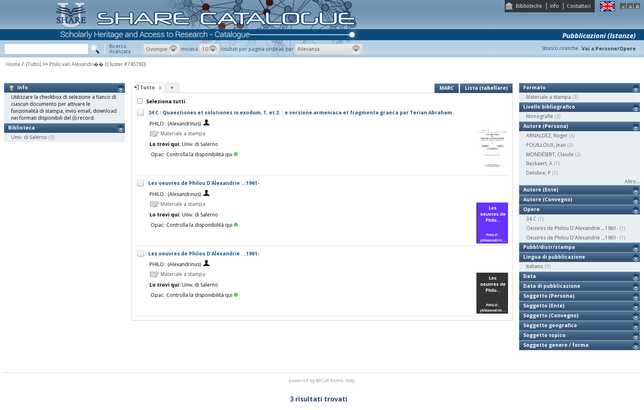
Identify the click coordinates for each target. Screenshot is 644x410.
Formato (534, 87)
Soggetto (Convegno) (550, 315)
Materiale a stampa (548, 96)
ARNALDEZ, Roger (547, 135)
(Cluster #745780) (125, 64)
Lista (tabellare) (486, 87)
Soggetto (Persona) (548, 295)
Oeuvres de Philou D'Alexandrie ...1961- (572, 228)
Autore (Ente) (540, 189)
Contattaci (579, 5)
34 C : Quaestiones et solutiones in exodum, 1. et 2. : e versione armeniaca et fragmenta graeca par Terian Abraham (300, 112)
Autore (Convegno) (547, 199)
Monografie (539, 116)
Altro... (632, 181)
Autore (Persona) (545, 126)
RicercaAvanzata (120, 48)
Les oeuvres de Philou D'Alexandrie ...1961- (204, 183)
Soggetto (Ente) (543, 305)
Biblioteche (529, 5)
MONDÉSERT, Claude (550, 154)
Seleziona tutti (165, 101)
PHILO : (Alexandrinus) (175, 123)
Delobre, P (538, 172)
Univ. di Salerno (29, 137)
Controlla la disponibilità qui (202, 154)
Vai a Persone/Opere (609, 48)
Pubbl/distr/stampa (549, 247)
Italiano (534, 266)
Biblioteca (21, 127)
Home (13, 64)
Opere (531, 209)
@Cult (323, 380)
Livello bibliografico (549, 106)
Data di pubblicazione (551, 285)
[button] (161, 49)
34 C (531, 218)
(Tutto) (33, 64)
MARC (446, 87)
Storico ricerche (560, 48)
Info (554, 5)
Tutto (147, 87)
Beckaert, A (539, 163)
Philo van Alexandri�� (76, 64)
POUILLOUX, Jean (546, 144)
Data (529, 276)
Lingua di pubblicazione (554, 256)
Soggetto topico (544, 335)
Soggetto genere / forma (556, 345)
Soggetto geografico (550, 325)
